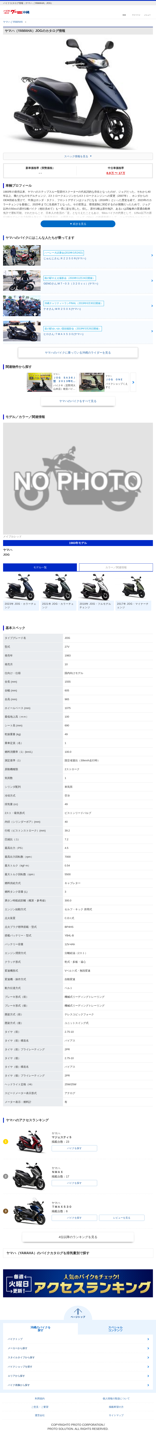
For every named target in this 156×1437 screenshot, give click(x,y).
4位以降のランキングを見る (78, 1237)
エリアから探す (16, 1375)
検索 (124, 15)
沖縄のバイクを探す (41, 1329)
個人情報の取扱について (116, 1398)
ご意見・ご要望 (39, 1407)
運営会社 (40, 1415)
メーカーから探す (17, 1348)
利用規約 (40, 1398)
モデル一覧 (40, 567)
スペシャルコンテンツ (115, 1329)
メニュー (147, 15)
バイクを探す (74, 1148)
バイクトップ (15, 1339)
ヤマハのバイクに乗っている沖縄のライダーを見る (78, 352)
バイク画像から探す (19, 1385)
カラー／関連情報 (116, 567)
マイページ (136, 15)
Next (133, 382)
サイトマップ (116, 1415)
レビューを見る (121, 1217)
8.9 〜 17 (115, 173)
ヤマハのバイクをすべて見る (78, 401)
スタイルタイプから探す (21, 1357)
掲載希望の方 (116, 1407)
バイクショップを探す (20, 1366)
